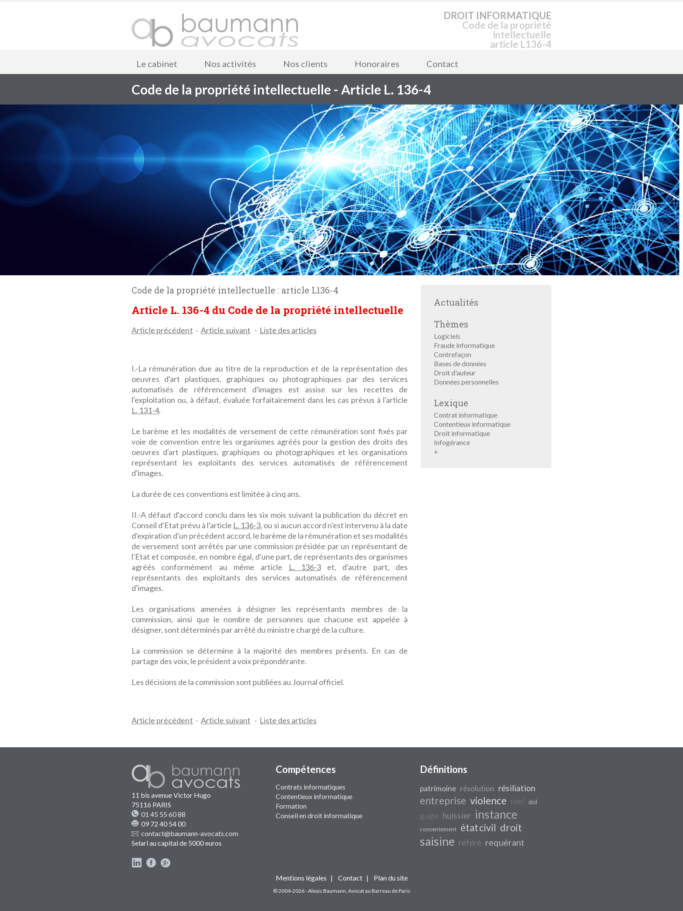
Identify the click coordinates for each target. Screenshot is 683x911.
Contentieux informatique (472, 424)
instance (496, 814)
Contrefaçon (452, 354)
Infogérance (452, 442)
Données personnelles (466, 382)
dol (532, 802)
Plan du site (391, 878)
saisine (437, 841)
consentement (438, 829)
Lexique (451, 402)
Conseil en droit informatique (319, 815)
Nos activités (230, 63)
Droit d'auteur (455, 372)
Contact (442, 63)
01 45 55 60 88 (163, 814)
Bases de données (460, 363)
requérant (504, 842)
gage (429, 815)
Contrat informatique (465, 415)
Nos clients (305, 63)
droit (511, 827)
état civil (478, 827)
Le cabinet (156, 63)
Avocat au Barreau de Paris (379, 890)
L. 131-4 (145, 410)
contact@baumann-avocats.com (189, 833)
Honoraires (377, 63)
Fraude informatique (464, 345)
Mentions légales (301, 878)
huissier (457, 815)
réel (517, 801)
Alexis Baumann (327, 890)
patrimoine (438, 788)
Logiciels (447, 336)
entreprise (443, 800)
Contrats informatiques (310, 787)
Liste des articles (288, 330)
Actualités (456, 302)
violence (488, 800)
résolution (477, 788)
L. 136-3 (246, 525)
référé (470, 842)
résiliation (516, 788)
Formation (291, 806)
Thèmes (451, 324)
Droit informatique (462, 433)
